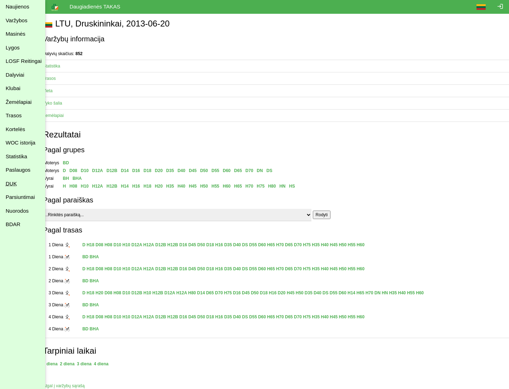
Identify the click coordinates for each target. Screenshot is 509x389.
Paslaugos (18, 170)
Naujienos (17, 7)
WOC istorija (20, 143)
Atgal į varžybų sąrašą (72, 385)
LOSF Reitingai (24, 61)
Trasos (14, 115)
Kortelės (15, 129)
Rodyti (329, 214)
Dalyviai (15, 75)
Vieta (55, 90)
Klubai (13, 88)
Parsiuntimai (20, 197)
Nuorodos (17, 211)
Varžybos (16, 20)
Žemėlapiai (18, 102)
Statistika (16, 156)
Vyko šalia (60, 103)
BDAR (13, 224)
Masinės (15, 34)
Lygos (12, 48)
